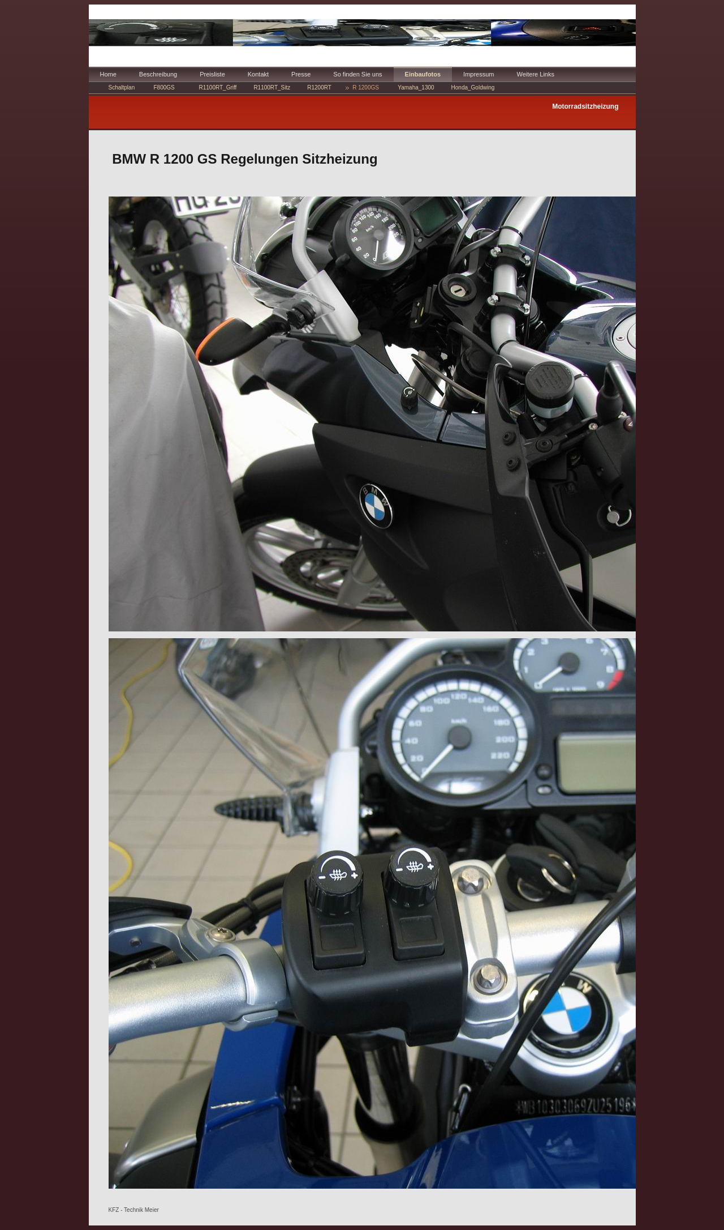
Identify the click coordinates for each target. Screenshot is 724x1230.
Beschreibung (158, 74)
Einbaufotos (423, 74)
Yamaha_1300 (416, 87)
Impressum (478, 74)
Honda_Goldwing (473, 87)
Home (108, 74)
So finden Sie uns (357, 74)
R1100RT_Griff (218, 87)
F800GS (164, 87)
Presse (301, 74)
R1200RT (319, 87)
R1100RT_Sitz (271, 87)
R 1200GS (365, 87)
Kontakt (258, 74)
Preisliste (212, 74)
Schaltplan (122, 87)
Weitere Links (535, 74)
